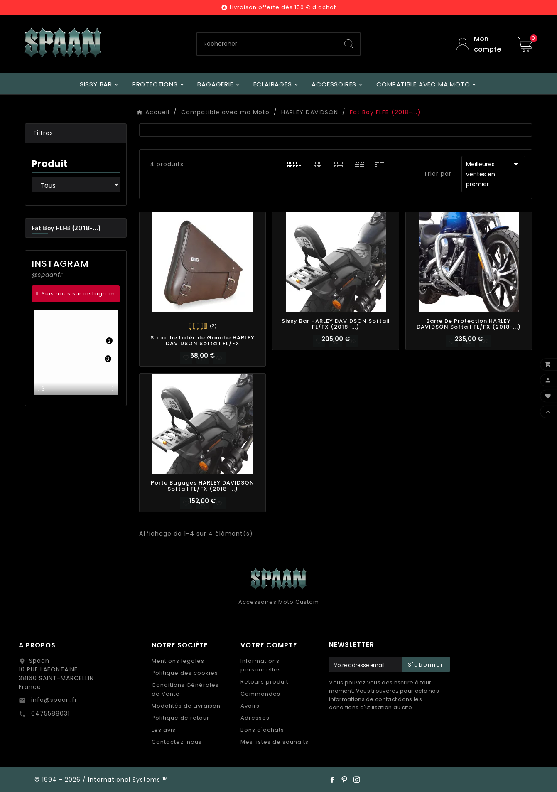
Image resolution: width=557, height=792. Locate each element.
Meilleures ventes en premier (493, 173)
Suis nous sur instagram (78, 294)
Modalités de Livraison (186, 706)
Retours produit (264, 682)
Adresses (255, 718)
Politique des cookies (185, 673)
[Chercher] (267, 44)
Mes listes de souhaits (274, 742)
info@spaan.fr (53, 700)
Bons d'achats (262, 730)
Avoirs (250, 706)
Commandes (260, 694)
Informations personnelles (260, 665)
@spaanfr (47, 275)
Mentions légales (178, 661)
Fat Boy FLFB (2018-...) (66, 228)
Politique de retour (180, 718)
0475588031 (49, 713)
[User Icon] (480, 44)
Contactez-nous (177, 742)
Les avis (164, 730)
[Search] (348, 44)
